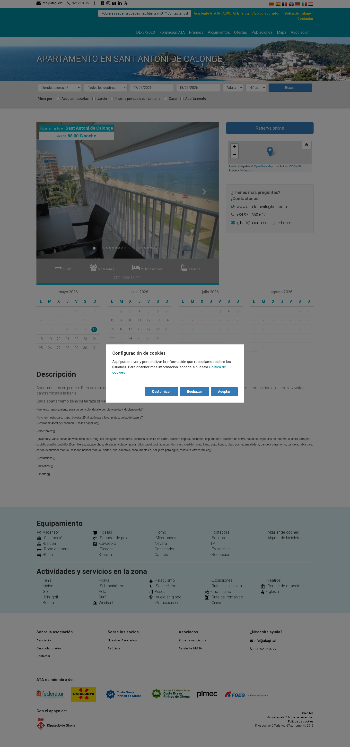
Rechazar (194, 392)
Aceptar (224, 392)
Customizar (161, 392)
